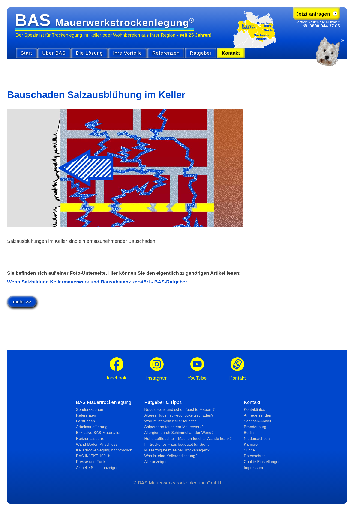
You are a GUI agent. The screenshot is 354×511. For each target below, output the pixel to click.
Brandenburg (255, 427)
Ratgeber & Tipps (163, 402)
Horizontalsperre (90, 438)
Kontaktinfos (254, 409)
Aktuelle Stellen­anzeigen (97, 468)
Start (26, 53)
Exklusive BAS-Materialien (98, 432)
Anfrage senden (257, 415)
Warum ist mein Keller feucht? (170, 421)
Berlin (249, 432)
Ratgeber (201, 53)
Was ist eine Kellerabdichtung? (170, 456)
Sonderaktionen (89, 409)
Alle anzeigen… (157, 462)
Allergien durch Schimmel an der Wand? (178, 432)
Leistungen (85, 421)
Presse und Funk (90, 462)
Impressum (253, 468)
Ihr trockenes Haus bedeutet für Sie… (176, 444)
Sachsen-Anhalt (257, 421)
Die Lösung (89, 53)
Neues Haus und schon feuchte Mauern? (179, 409)
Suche (249, 450)
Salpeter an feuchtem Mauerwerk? (174, 427)
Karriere (251, 444)
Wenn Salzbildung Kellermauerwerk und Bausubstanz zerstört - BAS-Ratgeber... (99, 281)
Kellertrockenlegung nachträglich (104, 450)
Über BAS (54, 53)
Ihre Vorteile (127, 53)
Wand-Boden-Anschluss (96, 444)
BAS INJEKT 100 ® (92, 456)
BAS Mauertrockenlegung (103, 402)
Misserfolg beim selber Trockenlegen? (177, 450)
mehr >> (22, 301)
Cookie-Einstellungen (262, 462)
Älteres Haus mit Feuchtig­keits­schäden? (178, 415)
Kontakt (231, 53)
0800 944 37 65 (324, 26)
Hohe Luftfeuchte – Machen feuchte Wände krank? (188, 438)
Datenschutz (254, 456)
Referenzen (166, 53)
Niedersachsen (257, 438)
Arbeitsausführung (91, 427)
